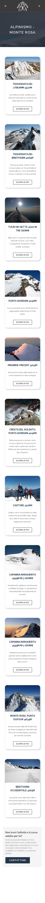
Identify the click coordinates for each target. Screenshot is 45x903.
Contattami (17, 860)
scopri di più (22, 109)
